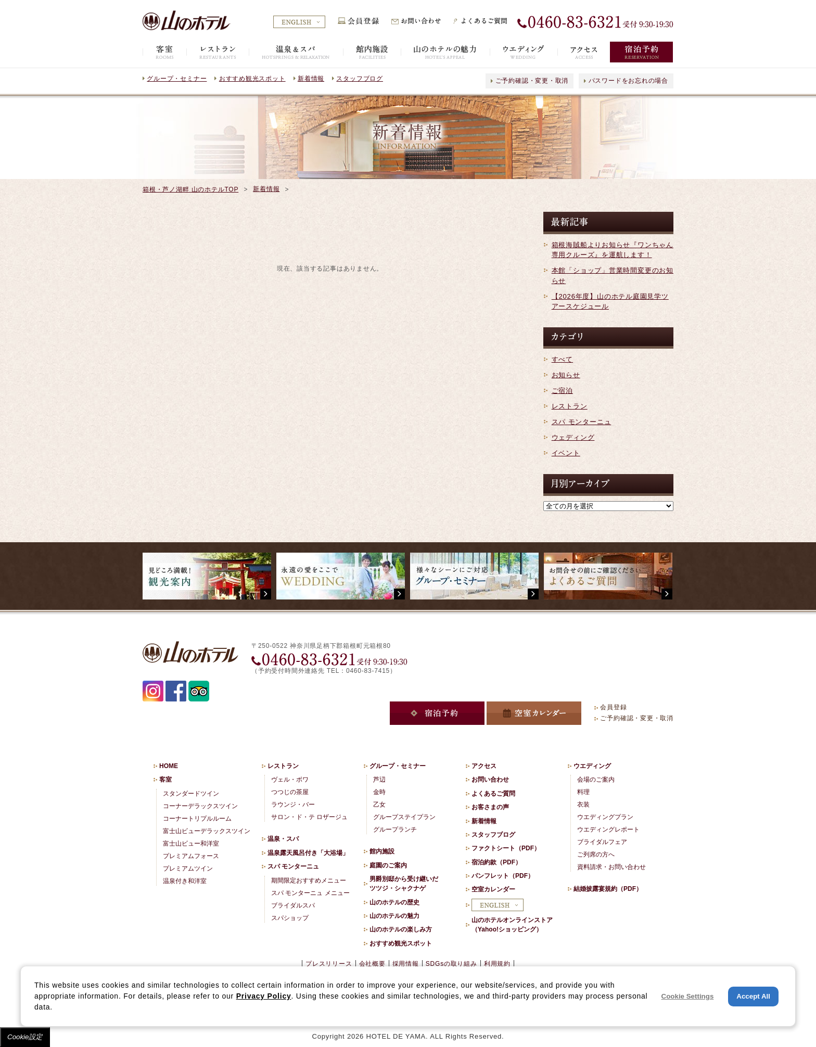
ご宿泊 (562, 390)
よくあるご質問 (493, 793)
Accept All (753, 996)
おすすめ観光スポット (252, 78)
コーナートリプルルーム (197, 818)
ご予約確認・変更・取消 (532, 80)
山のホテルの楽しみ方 (400, 929)
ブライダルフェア (602, 842)
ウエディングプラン (605, 817)
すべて (562, 359)
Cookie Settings (687, 996)
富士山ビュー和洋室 (191, 843)
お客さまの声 (490, 807)
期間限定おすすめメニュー (308, 880)
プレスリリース (328, 963)
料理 (583, 792)
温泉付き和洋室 (185, 881)
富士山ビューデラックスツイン (206, 831)
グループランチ (395, 829)
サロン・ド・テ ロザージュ (309, 817)
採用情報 (405, 963)
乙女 (379, 804)
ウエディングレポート (608, 829)
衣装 (583, 804)
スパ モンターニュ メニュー (310, 893)
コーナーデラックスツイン (200, 806)
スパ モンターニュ (581, 422)
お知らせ (566, 375)
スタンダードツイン (191, 793)
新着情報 (311, 78)
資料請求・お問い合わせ (611, 867)
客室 (165, 779)
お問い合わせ (490, 779)
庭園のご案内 (388, 865)
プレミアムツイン (188, 868)
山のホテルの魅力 (394, 916)
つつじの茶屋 (290, 792)
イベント (566, 453)
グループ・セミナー (177, 78)
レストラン (570, 406)
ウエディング (592, 766)
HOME (168, 766)
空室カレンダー (493, 889)
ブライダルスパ (293, 905)
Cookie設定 (25, 1037)
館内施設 (381, 851)
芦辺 (379, 779)
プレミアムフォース (191, 856)
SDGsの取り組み (451, 963)
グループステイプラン (404, 817)
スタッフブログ (359, 78)
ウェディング (573, 437)
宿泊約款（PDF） (496, 862)
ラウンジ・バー (293, 804)
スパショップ (290, 918)
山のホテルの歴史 (394, 902)
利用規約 (497, 963)
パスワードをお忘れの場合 (628, 80)
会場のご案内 (596, 779)
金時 (379, 792)
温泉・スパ (283, 838)
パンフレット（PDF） (502, 875)
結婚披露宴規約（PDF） (607, 888)
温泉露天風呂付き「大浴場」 (308, 853)
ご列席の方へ (596, 854)
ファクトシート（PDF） (505, 848)
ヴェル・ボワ (290, 779)
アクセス (483, 766)
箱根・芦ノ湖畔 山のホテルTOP (190, 189)
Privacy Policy (263, 996)
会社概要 (372, 963)
